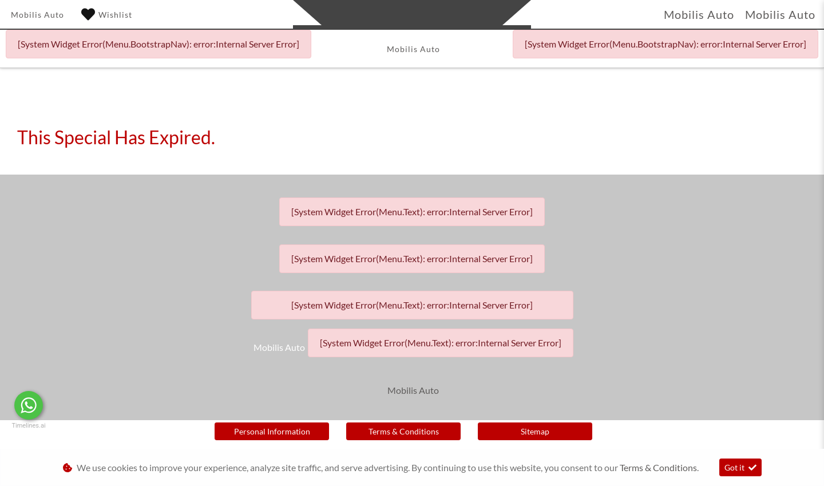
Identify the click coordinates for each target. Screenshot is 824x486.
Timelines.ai (28, 425)
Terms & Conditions (404, 431)
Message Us (86, 405)
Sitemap (535, 431)
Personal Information (272, 431)
